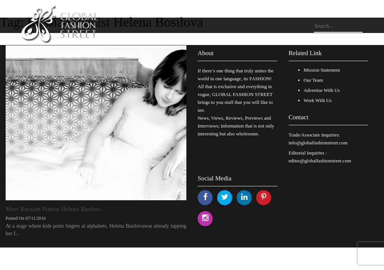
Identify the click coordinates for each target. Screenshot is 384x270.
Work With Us (318, 100)
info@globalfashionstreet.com (318, 143)
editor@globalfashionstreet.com (320, 161)
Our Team (313, 80)
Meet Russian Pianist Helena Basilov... (55, 209)
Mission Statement (322, 70)
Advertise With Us (322, 90)
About (206, 53)
